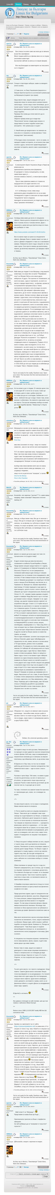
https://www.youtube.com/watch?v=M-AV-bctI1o (29, 232)
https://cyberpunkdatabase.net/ (25, 1026)
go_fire (8, 742)
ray (7, 75)
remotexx (9, 420)
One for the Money (20, 476)
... (16, 34)
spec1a (8, 43)
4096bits (9, 210)
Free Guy (17, 440)
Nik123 (8, 487)
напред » (46, 32)
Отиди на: (12, 1174)
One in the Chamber (21, 478)
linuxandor (10, 264)
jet (7, 703)
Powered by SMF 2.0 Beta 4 (18, 1184)
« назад (40, 32)
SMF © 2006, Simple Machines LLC (34, 1184)
